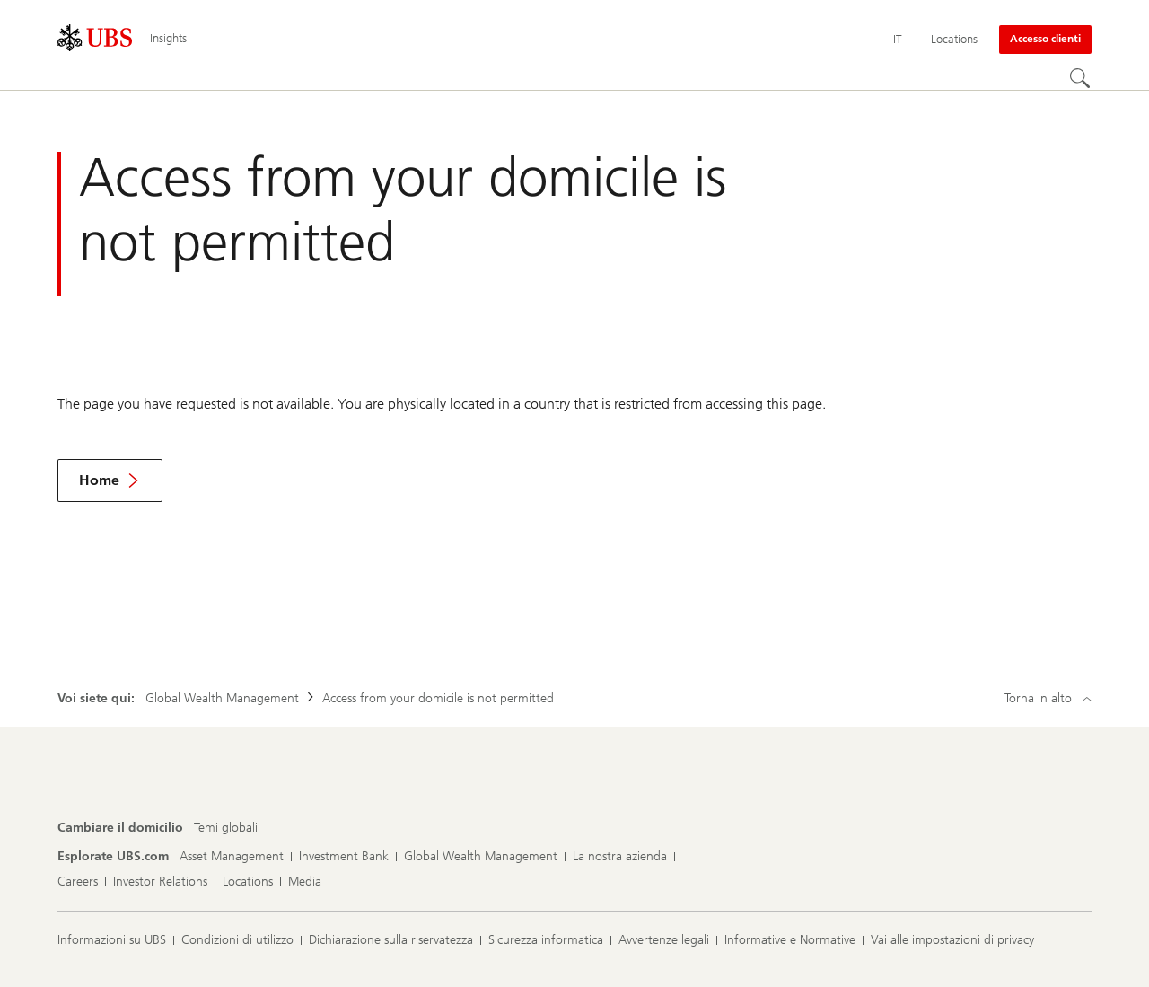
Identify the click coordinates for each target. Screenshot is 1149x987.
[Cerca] (1081, 79)
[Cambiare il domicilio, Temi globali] (226, 828)
